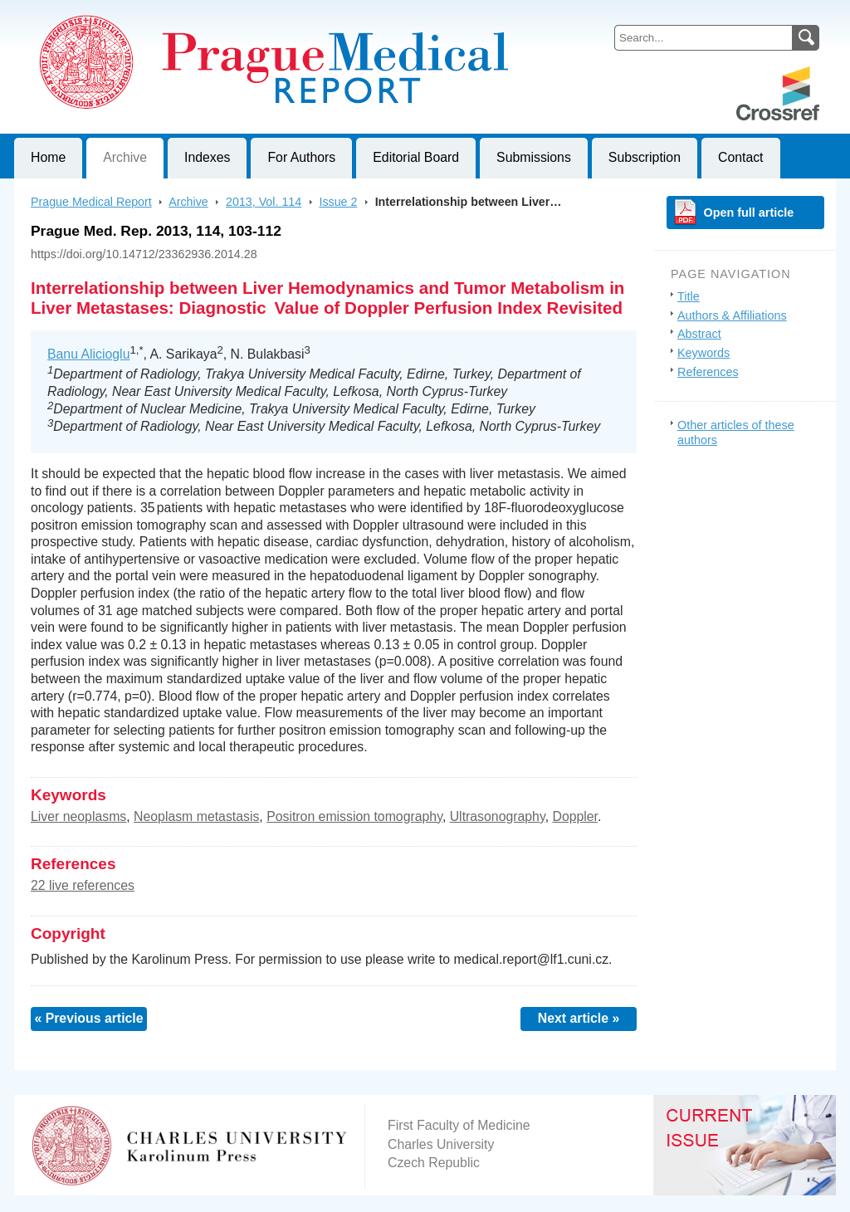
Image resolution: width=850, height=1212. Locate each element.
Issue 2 (338, 201)
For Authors (301, 157)
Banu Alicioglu (88, 354)
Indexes (207, 157)
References (708, 372)
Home (48, 157)
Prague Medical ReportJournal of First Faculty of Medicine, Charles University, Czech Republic (218, 13)
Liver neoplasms (78, 816)
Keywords (703, 352)
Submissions (533, 157)
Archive (125, 157)
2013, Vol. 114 (263, 201)
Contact (741, 157)
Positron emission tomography (354, 816)
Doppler (575, 816)
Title (688, 296)
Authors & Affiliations (732, 315)
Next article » (579, 1018)
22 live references (82, 885)
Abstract (699, 333)
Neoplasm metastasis (196, 816)
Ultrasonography (497, 816)
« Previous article (88, 1018)
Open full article (749, 212)
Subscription (644, 157)
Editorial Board (416, 157)
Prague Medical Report (91, 201)
